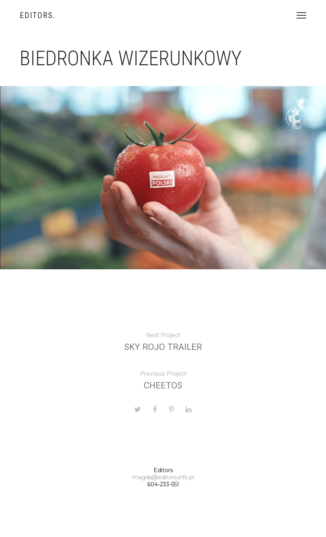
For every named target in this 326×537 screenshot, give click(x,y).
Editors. (38, 15)
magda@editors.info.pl (163, 477)
